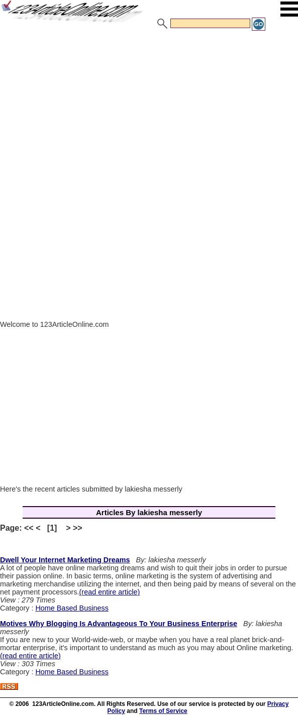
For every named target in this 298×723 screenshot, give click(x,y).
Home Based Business (72, 608)
